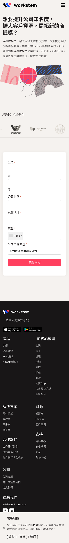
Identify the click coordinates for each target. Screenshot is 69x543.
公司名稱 (14, 196)
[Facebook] (5, 511)
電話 (11, 228)
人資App (41, 383)
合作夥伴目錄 (10, 452)
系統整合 (41, 394)
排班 (38, 356)
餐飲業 (6, 419)
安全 (38, 452)
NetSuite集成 (10, 362)
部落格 (39, 413)
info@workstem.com (15, 504)
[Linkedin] (11, 511)
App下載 (41, 457)
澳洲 (22, 537)
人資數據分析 (43, 389)
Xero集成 (8, 356)
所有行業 (8, 413)
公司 (38, 345)
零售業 (6, 424)
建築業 (6, 430)
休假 (38, 367)
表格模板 (41, 446)
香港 (12, 537)
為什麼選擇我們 (12, 482)
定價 (5, 345)
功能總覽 (8, 351)
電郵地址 (14, 212)
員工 (38, 351)
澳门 (33, 537)
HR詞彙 (40, 419)
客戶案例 (41, 424)
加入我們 (8, 487)
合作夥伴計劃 (10, 446)
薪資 (38, 378)
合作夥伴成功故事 (13, 457)
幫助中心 (41, 441)
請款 (38, 372)
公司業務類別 (17, 244)
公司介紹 (8, 476)
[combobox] (15, 236)
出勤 (38, 362)
